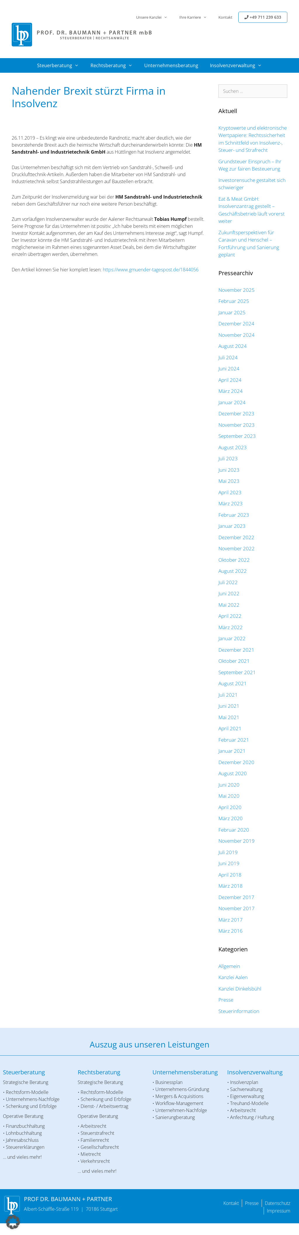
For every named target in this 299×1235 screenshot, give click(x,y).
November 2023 (236, 425)
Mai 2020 (228, 795)
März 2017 (230, 919)
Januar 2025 (232, 312)
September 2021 (237, 672)
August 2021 (232, 683)
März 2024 (230, 391)
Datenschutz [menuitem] (277, 1203)
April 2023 (229, 492)
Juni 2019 (228, 863)
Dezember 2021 (236, 649)
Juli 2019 (228, 852)
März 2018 (230, 885)
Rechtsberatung (114, 65)
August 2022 (232, 571)
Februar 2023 (233, 514)
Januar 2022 (232, 638)
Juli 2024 (228, 357)
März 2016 (230, 930)
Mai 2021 (228, 717)
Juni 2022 (228, 593)
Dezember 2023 (236, 413)
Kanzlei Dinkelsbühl (239, 988)
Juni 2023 (228, 469)
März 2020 (230, 818)
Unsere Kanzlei (154, 17)
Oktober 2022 (234, 559)
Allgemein (229, 966)
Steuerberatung (61, 65)
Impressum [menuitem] (278, 1211)
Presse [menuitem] (252, 1203)
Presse (225, 999)
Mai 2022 (228, 604)
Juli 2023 (228, 458)
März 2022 (230, 627)
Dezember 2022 (236, 537)
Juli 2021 (228, 694)
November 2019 (236, 840)
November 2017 (236, 908)
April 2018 (229, 874)
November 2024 (236, 335)
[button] (13, 1222)
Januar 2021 (232, 750)
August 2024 (232, 346)
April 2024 (229, 380)
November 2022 (236, 548)
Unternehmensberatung (171, 65)
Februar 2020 (233, 829)
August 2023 (232, 447)
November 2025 (236, 290)
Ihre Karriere (196, 17)
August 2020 (232, 773)
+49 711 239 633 (262, 17)
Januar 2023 (232, 526)
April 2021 (229, 728)
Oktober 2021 (234, 661)
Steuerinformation (238, 1011)
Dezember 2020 (236, 762)
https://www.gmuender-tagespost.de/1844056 (151, 269)
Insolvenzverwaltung (239, 65)
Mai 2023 (228, 481)
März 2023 (230, 503)
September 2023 (237, 436)
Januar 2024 (232, 402)
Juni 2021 (228, 706)
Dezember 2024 (236, 323)
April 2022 (229, 616)
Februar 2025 (233, 301)
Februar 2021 (233, 739)
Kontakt (225, 17)
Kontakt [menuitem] (231, 1203)
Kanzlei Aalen (233, 977)
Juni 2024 (228, 368)
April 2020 (229, 807)
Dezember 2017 (236, 897)
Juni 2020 (228, 784)
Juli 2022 (228, 582)
